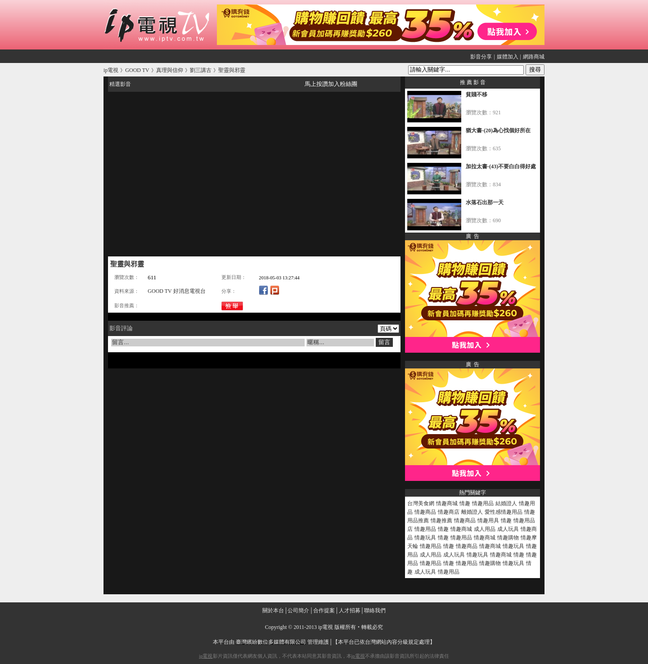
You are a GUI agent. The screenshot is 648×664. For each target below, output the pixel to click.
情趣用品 (483, 503)
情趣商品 (425, 512)
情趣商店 (448, 512)
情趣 (464, 503)
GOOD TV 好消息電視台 (176, 291)
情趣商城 (447, 503)
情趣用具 (488, 520)
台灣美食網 (420, 503)
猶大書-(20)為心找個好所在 (498, 130)
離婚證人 (472, 512)
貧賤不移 (476, 94)
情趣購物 (508, 537)
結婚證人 (506, 503)
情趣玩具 (425, 537)
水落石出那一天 (485, 202)
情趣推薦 (441, 520)
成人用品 (484, 529)
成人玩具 (508, 529)
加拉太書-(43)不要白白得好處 (501, 166)
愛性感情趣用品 (503, 512)
